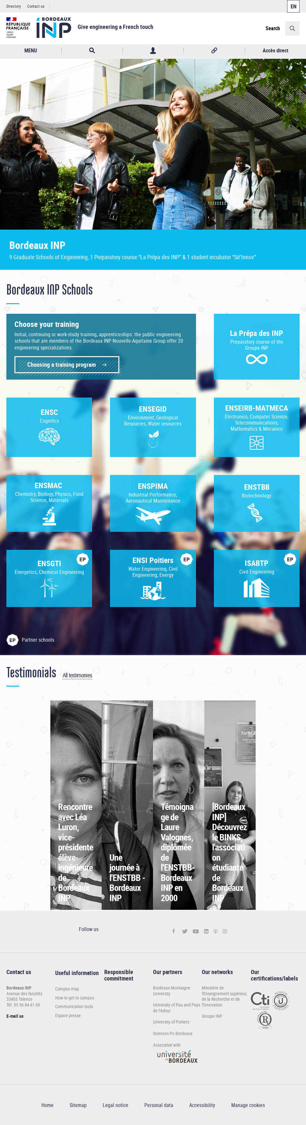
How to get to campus (74, 998)
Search (273, 28)
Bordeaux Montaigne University (171, 991)
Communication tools (74, 1006)
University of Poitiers (171, 1022)
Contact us (35, 6)
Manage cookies (248, 1105)
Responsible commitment (118, 975)
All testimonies (77, 675)
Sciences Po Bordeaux (172, 1033)
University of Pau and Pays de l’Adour (176, 1008)
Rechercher (92, 50)
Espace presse (68, 1015)
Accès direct (275, 50)
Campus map (67, 989)
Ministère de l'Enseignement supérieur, (224, 991)
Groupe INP (212, 1016)
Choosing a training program (61, 364)
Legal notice (115, 1105)
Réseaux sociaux (214, 50)
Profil (153, 50)
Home (47, 1105)
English (293, 6)
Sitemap (78, 1105)
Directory (13, 6)
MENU (30, 50)
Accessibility (202, 1105)
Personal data (158, 1105)
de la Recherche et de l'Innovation (221, 1002)
